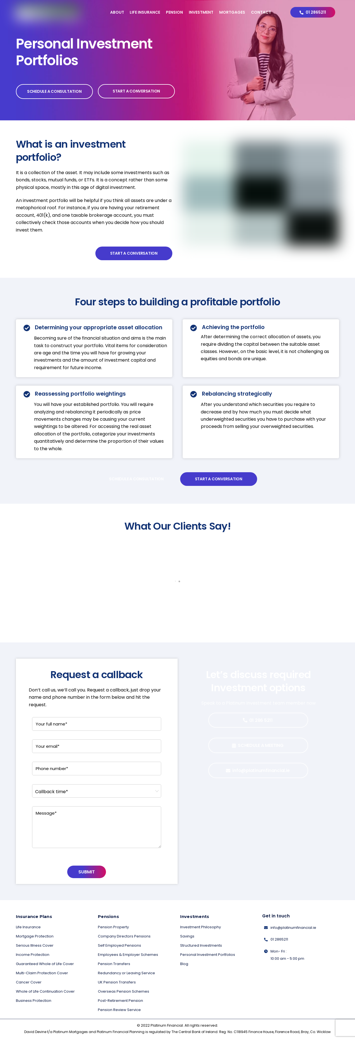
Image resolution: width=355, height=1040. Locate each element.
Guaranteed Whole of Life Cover (45, 963)
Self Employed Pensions (119, 945)
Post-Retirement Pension (120, 1000)
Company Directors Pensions (124, 936)
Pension (174, 12)
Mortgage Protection (35, 936)
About (117, 12)
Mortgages (232, 12)
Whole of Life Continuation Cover (45, 991)
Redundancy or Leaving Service (126, 973)
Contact (261, 12)
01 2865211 (313, 12)
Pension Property (113, 927)
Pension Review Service (119, 1009)
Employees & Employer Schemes (128, 954)
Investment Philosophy (200, 927)
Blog (184, 963)
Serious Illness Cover (35, 945)
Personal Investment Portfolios (207, 954)
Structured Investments (201, 945)
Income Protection (32, 954)
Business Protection (33, 1000)
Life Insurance (145, 12)
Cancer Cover (29, 982)
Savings (187, 936)
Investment (201, 12)
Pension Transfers (114, 963)
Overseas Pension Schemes (123, 991)
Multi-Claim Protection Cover (42, 973)
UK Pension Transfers (117, 982)
